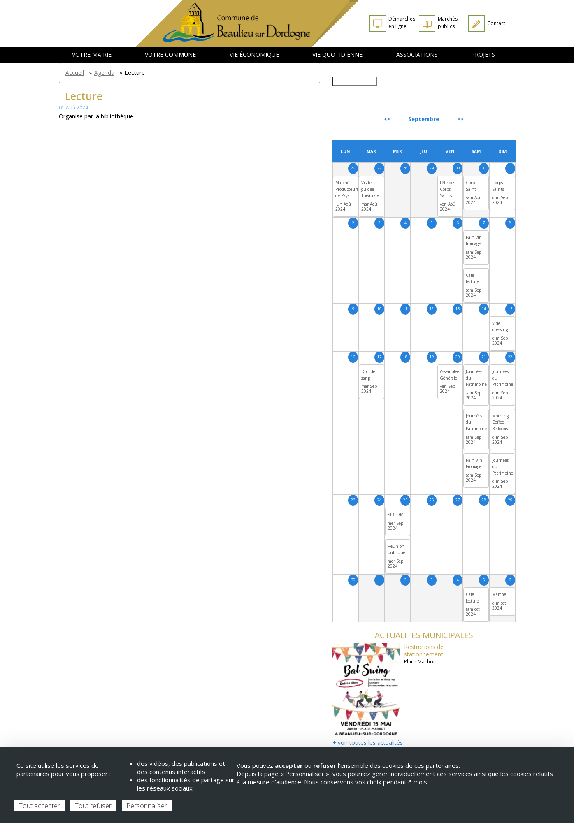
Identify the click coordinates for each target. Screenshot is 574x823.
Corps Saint (471, 186)
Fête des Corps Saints (447, 189)
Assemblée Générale (449, 375)
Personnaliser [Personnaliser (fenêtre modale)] (146, 805)
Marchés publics (448, 22)
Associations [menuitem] (417, 54)
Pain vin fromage (474, 240)
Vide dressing (500, 326)
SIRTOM (396, 514)
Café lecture (472, 278)
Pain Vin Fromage (474, 463)
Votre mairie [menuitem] (92, 54)
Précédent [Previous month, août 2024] (354, 119)
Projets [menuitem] (483, 54)
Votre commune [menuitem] (170, 54)
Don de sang (368, 375)
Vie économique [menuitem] (254, 54)
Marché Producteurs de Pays (346, 189)
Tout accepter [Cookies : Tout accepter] (39, 805)
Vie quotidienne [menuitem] (337, 54)
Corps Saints (498, 186)
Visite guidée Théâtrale (370, 189)
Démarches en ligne (401, 22)
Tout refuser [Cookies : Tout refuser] (93, 805)
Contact (496, 23)
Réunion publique (396, 549)
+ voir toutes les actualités (367, 742)
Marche (499, 594)
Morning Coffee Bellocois (500, 422)
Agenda (104, 73)
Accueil (74, 73)
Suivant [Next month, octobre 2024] (496, 119)
